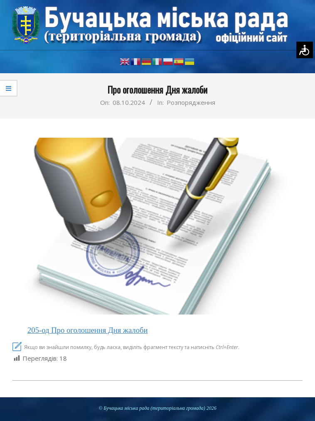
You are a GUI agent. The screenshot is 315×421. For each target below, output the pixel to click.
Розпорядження (191, 102)
